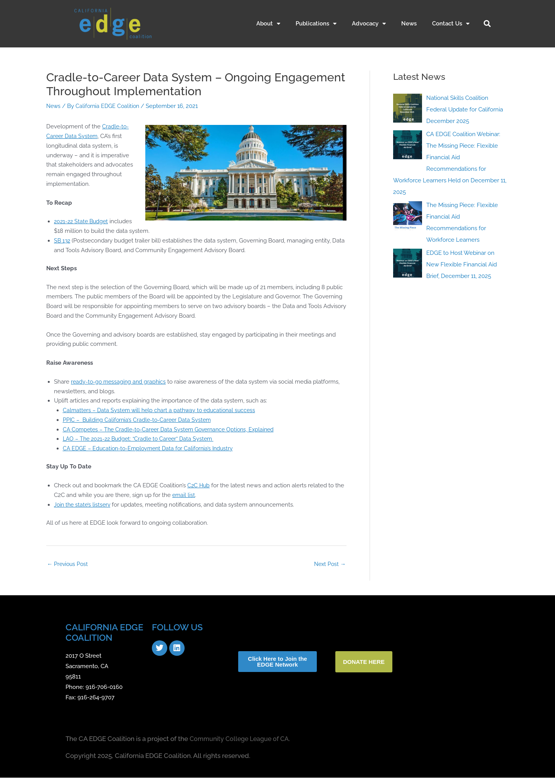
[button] (487, 23)
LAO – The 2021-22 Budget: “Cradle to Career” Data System (142, 438)
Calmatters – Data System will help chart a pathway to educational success (162, 410)
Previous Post (68, 564)
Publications (316, 23)
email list (184, 495)
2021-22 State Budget (82, 221)
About (268, 23)
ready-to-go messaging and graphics (120, 381)
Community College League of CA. (243, 739)
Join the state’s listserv (83, 504)
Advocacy (369, 23)
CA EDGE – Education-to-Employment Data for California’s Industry (151, 448)
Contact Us (450, 23)
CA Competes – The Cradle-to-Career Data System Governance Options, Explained (173, 429)
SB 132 (62, 240)
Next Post (329, 564)
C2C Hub (199, 485)
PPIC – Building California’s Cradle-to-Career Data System (139, 419)
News (409, 23)
